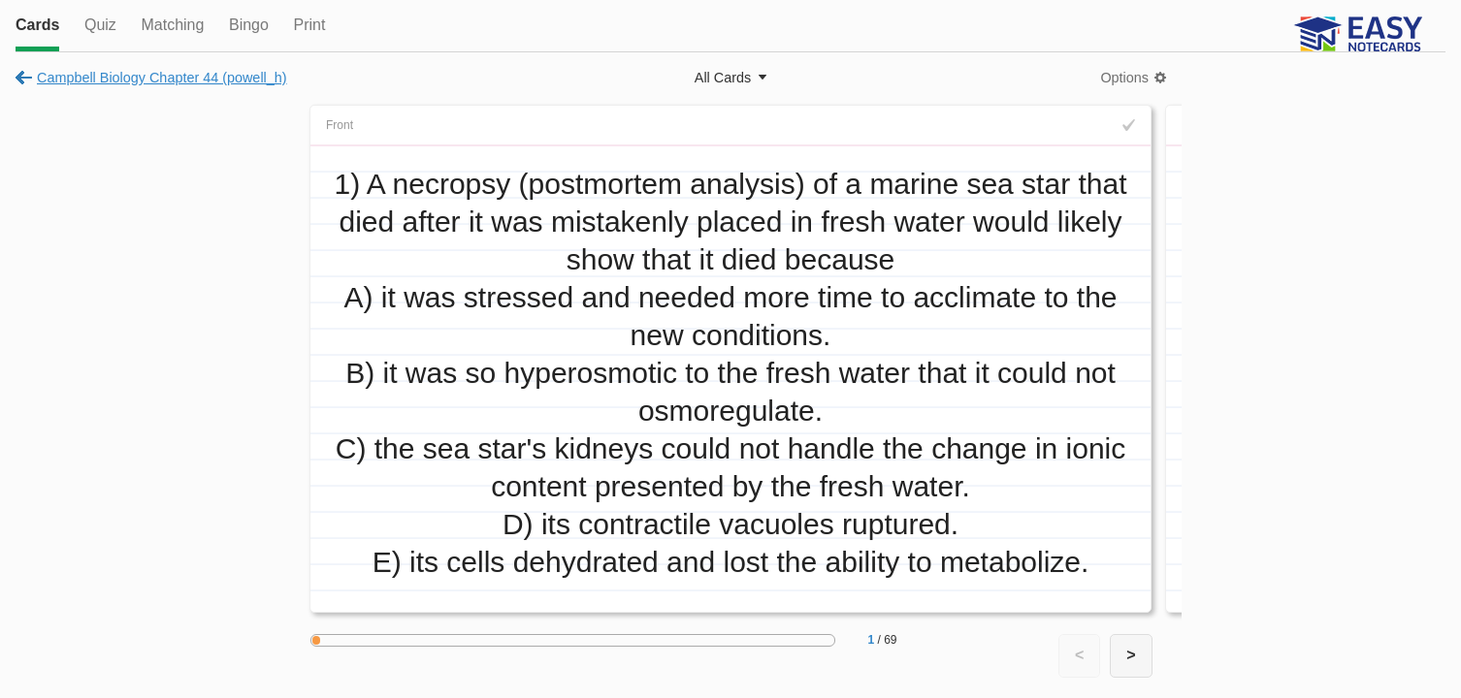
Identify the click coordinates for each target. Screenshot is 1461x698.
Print (309, 24)
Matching (172, 24)
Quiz (100, 24)
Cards (37, 24)
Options (1124, 77)
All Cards (723, 77)
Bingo (249, 24)
